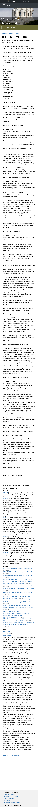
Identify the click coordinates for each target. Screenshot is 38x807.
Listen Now (6, 631)
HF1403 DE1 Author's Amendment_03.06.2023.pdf (18, 568)
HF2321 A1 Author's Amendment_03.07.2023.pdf (17, 575)
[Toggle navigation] (4, 5)
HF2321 (5, 498)
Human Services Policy (10, 34)
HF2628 (5, 537)
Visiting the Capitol (9, 798)
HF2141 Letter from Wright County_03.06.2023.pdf (18, 592)
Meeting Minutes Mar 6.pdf (11, 611)
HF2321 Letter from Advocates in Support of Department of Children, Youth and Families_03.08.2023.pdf (16, 615)
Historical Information (10, 794)
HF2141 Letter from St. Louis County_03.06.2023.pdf (18, 589)
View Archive (7, 635)
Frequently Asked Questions (12, 802)
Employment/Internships (11, 796)
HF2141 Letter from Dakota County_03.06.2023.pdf (18, 585)
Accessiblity (7, 800)
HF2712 (5, 552)
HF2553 (5, 517)
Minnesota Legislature (18, 1)
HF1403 (5, 493)
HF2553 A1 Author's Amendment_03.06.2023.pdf (17, 572)
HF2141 (5, 512)
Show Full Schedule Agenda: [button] (11, 755)
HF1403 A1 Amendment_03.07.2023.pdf (15, 579)
